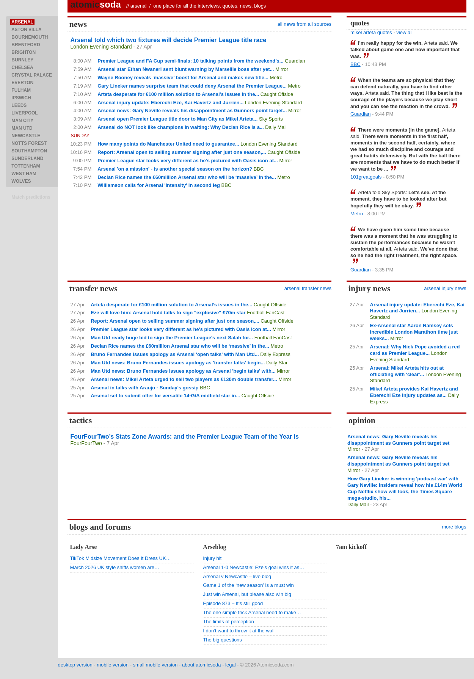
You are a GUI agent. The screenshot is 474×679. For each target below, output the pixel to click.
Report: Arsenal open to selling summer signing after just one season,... (181, 152)
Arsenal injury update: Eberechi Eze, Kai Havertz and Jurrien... (170, 102)
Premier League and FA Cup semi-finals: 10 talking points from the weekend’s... (190, 61)
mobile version (113, 665)
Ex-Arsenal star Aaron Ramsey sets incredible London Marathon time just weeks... (414, 332)
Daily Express (275, 354)
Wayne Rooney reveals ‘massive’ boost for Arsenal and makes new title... (182, 77)
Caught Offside (277, 94)
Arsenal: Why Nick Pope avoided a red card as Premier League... (415, 350)
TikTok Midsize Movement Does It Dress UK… (120, 558)
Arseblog (214, 547)
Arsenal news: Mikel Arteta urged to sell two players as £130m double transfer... (184, 379)
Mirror (281, 69)
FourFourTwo (86, 443)
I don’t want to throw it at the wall (239, 631)
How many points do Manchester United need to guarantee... (168, 144)
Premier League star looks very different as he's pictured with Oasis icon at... (187, 160)
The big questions (222, 640)
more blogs (454, 527)
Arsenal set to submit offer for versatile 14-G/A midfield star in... (165, 395)
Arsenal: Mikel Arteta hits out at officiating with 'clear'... (407, 371)
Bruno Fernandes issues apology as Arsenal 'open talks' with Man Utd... (175, 354)
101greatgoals (365, 177)
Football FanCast (265, 312)
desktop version (75, 665)
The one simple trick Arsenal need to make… (252, 612)
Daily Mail (275, 127)
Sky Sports (271, 119)
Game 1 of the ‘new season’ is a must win (248, 585)
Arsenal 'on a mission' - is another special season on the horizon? (174, 169)
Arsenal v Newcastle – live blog (237, 576)
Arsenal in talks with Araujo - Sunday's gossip (144, 387)
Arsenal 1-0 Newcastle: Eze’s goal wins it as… (253, 567)
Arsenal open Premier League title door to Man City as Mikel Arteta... (177, 119)
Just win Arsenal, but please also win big (247, 594)
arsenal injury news (445, 288)
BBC (259, 169)
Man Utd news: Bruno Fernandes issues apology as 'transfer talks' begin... (178, 362)
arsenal (138, 6)
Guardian (295, 61)
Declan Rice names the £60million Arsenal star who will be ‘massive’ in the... (186, 177)
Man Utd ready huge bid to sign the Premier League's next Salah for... (172, 337)
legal (230, 665)
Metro (276, 77)
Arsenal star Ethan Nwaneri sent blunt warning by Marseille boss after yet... (185, 69)
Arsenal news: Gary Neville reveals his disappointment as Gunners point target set (398, 440)
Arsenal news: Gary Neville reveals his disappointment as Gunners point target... (192, 110)
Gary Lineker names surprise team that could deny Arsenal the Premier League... (192, 86)
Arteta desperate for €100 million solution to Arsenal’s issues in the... (178, 94)
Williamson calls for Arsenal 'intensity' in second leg (158, 185)
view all (404, 32)
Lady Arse (83, 547)
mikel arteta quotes (371, 32)
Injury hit (212, 558)
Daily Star (276, 362)
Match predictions (31, 197)
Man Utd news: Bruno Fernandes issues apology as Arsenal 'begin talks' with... (183, 371)
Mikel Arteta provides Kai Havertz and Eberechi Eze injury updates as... (414, 392)
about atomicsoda (201, 665)
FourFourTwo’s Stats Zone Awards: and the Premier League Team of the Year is (185, 436)
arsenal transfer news (307, 288)
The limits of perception (228, 621)
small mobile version (155, 665)
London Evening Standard (101, 47)
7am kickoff (351, 547)
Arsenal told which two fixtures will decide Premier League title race (169, 40)
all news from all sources (304, 24)
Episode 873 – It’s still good (233, 603)
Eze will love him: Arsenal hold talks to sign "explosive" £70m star (168, 312)
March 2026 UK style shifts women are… (115, 567)
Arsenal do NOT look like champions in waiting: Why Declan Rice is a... (180, 127)
